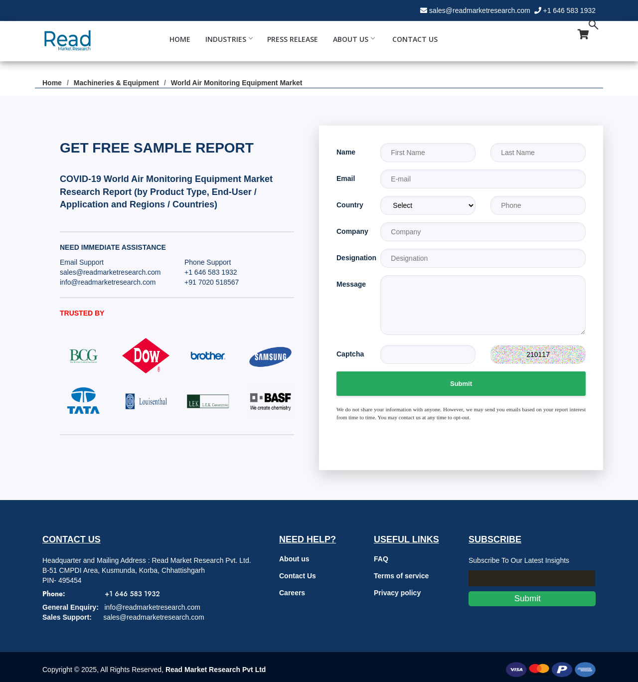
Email (345, 178)
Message (350, 284)
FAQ (381, 558)
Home (179, 39)
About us (294, 558)
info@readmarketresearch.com (108, 282)
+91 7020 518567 (211, 282)
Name (345, 152)
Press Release (292, 39)
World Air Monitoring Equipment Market (237, 83)
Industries (228, 39)
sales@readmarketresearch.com (479, 10)
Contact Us (415, 39)
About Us (353, 39)
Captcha (350, 354)
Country (349, 205)
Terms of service (401, 575)
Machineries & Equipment (116, 83)
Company (350, 231)
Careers (292, 592)
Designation (350, 258)
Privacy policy (397, 592)
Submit (461, 383)
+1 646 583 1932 (569, 10)
